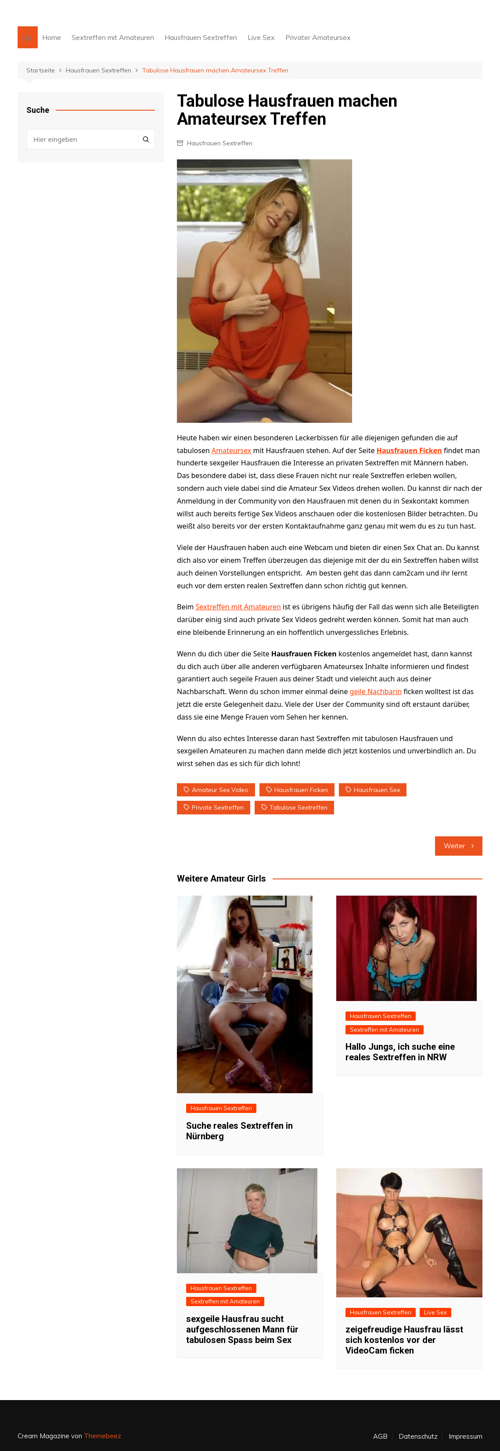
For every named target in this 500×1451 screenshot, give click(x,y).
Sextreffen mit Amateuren (113, 37)
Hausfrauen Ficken (409, 450)
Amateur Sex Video (220, 790)
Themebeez (102, 1436)
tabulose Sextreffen (298, 807)
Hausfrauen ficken (301, 790)
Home (51, 37)
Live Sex (261, 37)
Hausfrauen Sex (377, 790)
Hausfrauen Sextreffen (201, 37)
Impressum (465, 1436)
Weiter (454, 846)
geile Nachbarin (376, 691)
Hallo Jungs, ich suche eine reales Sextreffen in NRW (400, 1051)
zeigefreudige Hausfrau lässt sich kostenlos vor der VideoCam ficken (404, 1340)
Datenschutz (418, 1436)
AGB (380, 1436)
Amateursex (231, 450)
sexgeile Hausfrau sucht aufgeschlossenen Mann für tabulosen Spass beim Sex (242, 1329)
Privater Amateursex (318, 37)
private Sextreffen (218, 807)
